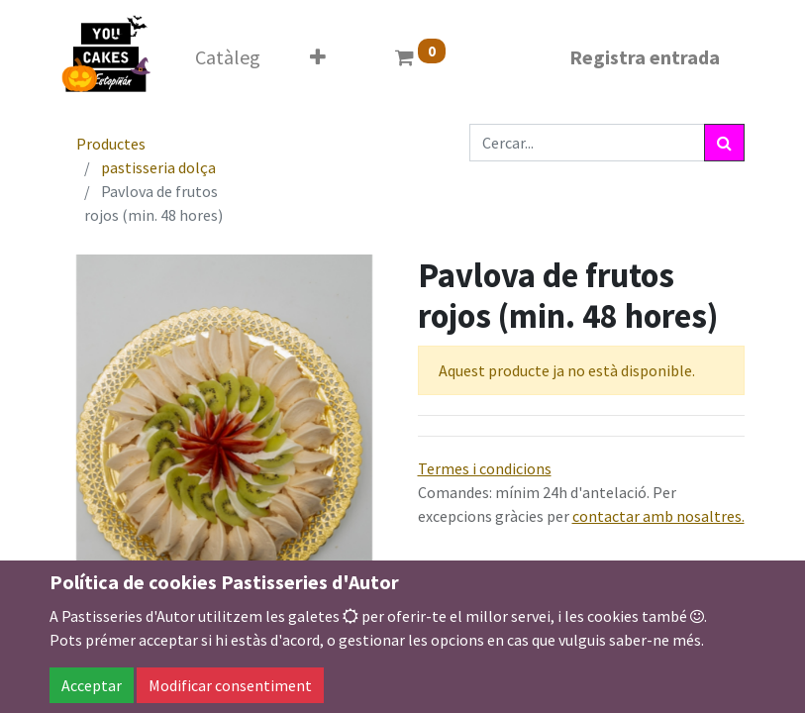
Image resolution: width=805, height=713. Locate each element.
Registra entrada (644, 57)
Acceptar (91, 685)
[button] (318, 57)
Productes (111, 143)
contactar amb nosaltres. (658, 516)
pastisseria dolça (158, 167)
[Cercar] (724, 142)
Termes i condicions (485, 468)
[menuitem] (227, 57)
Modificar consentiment (230, 685)
